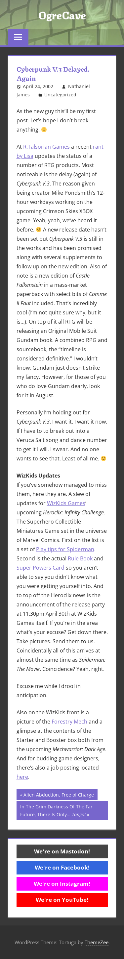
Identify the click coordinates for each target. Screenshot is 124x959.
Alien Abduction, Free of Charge (58, 795)
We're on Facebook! (62, 867)
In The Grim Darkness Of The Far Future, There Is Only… (56, 810)
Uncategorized (60, 94)
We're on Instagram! (62, 883)
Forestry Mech (69, 721)
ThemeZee (96, 942)
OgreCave (62, 14)
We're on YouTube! (62, 899)
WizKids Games (66, 503)
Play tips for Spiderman (65, 549)
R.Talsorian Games (46, 146)
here (22, 776)
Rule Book (80, 558)
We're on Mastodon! (62, 851)
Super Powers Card (40, 567)
